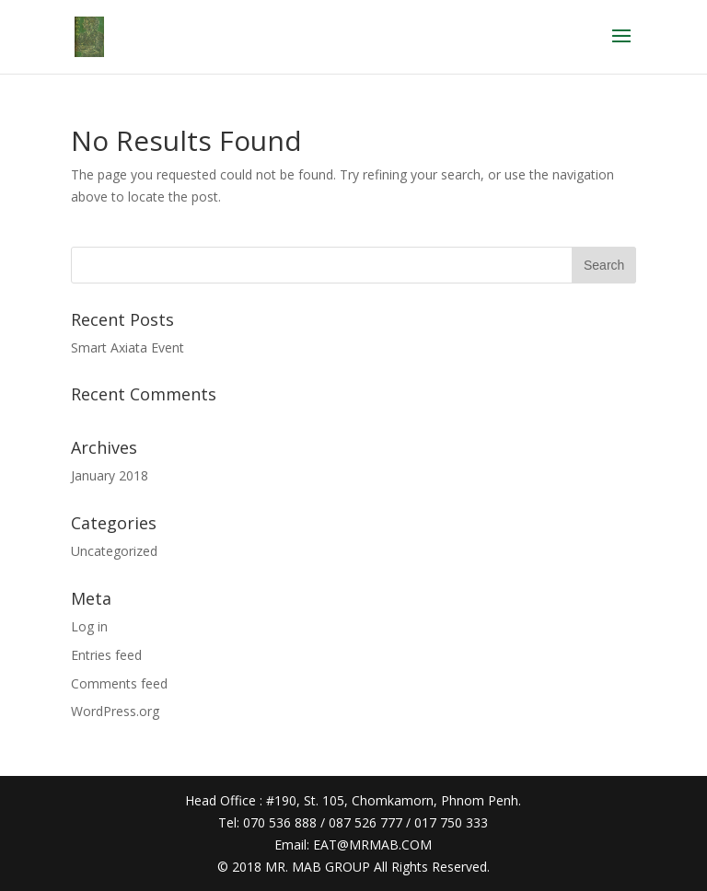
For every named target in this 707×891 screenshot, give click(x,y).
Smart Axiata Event (127, 347)
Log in (89, 626)
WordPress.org (115, 711)
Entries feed (106, 655)
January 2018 (109, 475)
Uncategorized (114, 551)
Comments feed (119, 683)
